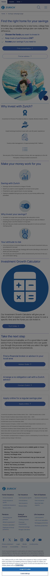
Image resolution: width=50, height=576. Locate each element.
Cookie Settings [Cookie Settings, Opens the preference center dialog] (25, 573)
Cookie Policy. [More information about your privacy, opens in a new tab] (19, 565)
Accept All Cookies (25, 569)
